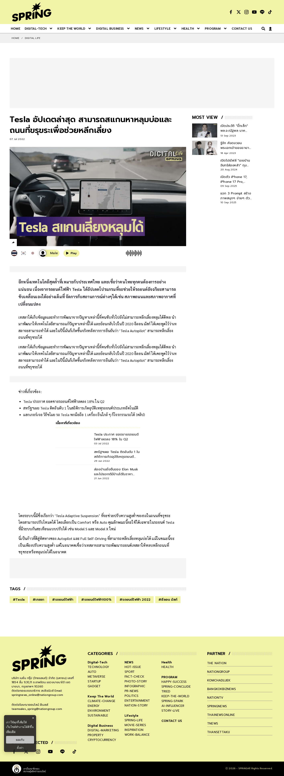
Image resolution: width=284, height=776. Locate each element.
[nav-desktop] (15, 28)
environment (99, 710)
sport (130, 672)
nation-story (136, 705)
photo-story (136, 681)
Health (166, 662)
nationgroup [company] (218, 672)
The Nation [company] (216, 663)
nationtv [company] (215, 697)
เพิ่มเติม (10, 731)
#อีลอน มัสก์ (167, 599)
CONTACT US (171, 721)
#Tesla (19, 599)
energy (93, 706)
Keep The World (101, 696)
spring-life (134, 720)
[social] (230, 12)
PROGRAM (169, 677)
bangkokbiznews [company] (221, 689)
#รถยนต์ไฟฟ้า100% (96, 599)
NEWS (129, 662)
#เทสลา (38, 599)
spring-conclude (176, 686)
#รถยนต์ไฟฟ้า (62, 599)
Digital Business (100, 725)
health (167, 667)
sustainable (98, 715)
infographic (135, 686)
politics (132, 696)
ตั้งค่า (20, 747)
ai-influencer (172, 706)
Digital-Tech (97, 662)
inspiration (134, 730)
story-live (170, 710)
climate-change (101, 701)
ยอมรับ (20, 739)
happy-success (174, 682)
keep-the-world (175, 696)
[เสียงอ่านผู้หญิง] (49, 253)
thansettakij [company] (218, 732)
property (95, 735)
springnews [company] (217, 706)
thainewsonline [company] (221, 715)
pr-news (131, 691)
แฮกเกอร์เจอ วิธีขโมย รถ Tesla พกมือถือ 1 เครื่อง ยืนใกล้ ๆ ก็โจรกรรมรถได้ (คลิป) (84, 414)
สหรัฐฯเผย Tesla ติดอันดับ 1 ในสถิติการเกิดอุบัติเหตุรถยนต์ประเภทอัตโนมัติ (80, 408)
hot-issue (133, 667)
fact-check (134, 676)
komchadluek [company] (218, 680)
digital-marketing (103, 730)
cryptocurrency (102, 740)
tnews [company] (212, 723)
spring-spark (172, 701)
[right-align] (262, 28)
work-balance (137, 735)
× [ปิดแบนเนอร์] (33, 718)
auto (92, 672)
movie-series (135, 725)
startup (94, 681)
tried (165, 691)
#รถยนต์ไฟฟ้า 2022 (135, 599)
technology (98, 667)
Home (15, 38)
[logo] (32, 12)
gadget (94, 686)
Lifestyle (131, 715)
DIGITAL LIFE (32, 38)
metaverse (96, 676)
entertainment (137, 700)
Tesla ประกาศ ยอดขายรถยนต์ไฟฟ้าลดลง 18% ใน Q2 (63, 401)
